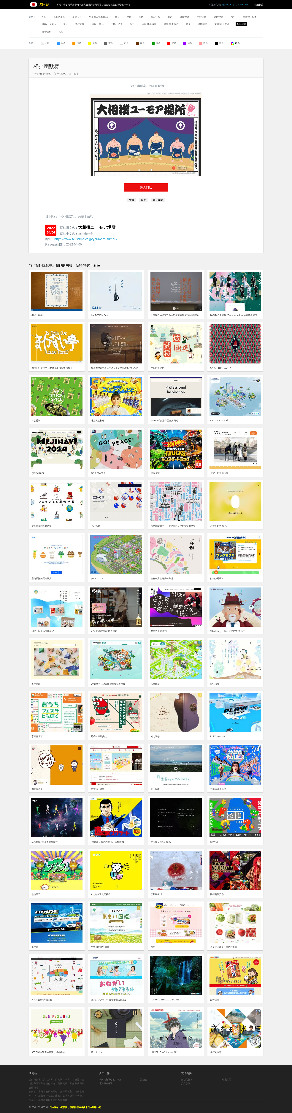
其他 (61, 31)
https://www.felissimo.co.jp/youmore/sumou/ (85, 239)
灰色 (108, 43)
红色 (171, 43)
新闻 (129, 16)
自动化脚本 (186, 1079)
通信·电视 (218, 16)
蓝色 (61, 43)
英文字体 (185, 1083)
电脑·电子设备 (250, 16)
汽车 (233, 16)
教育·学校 (155, 16)
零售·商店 (201, 16)
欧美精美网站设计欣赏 (110, 1079)
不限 (44, 16)
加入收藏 (158, 200)
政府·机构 (46, 31)
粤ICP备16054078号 (39, 1107)
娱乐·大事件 (97, 24)
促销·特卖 (241, 24)
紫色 (187, 43)
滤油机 (143, 1079)
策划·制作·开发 (221, 24)
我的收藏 (258, 4)
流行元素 (79, 24)
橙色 (76, 43)
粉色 (203, 43)
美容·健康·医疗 (171, 24)
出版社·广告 (117, 24)
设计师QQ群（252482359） (236, 4)
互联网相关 (59, 16)
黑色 (219, 43)
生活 (141, 16)
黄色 (92, 43)
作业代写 (226, 1079)
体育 (117, 16)
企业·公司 (77, 16)
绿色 (156, 43)
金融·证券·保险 (149, 24)
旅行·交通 (184, 16)
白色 (124, 43)
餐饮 (170, 16)
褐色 (140, 43)
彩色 (235, 43)
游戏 (132, 24)
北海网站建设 (105, 1083)
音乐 (188, 24)
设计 (65, 24)
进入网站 (146, 187)
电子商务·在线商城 (98, 16)
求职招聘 (202, 24)
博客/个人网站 (49, 24)
